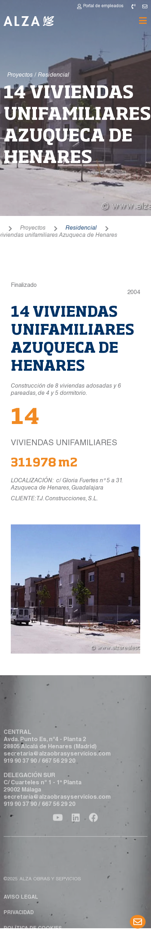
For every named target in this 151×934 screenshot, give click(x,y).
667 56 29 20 (58, 772)
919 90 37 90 (20, 772)
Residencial (68, 228)
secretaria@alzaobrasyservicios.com (57, 765)
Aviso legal (21, 917)
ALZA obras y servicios (50, 899)
